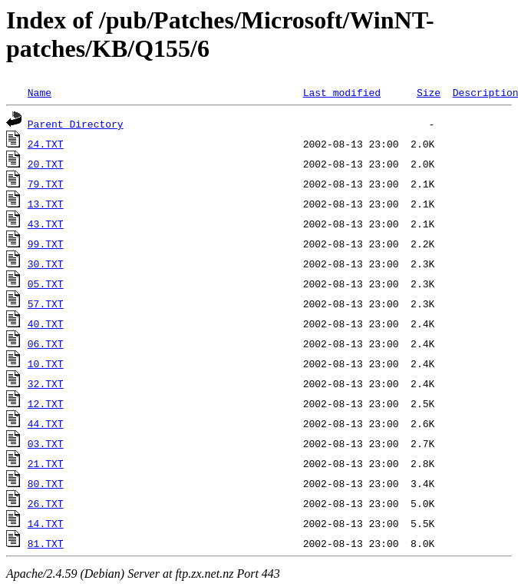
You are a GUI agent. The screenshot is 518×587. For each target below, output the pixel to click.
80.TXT (46, 483)
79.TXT (46, 184)
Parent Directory (76, 124)
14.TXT (46, 523)
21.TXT (46, 463)
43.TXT (46, 223)
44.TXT (46, 423)
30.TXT (46, 263)
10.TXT (46, 363)
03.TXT (46, 443)
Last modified (342, 92)
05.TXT (46, 283)
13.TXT (46, 204)
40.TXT (46, 323)
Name (39, 92)
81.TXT (46, 543)
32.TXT (46, 383)
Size (428, 92)
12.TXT (46, 403)
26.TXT (46, 503)
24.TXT (46, 144)
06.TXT (46, 343)
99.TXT (46, 243)
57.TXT (46, 303)
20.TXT (46, 164)
